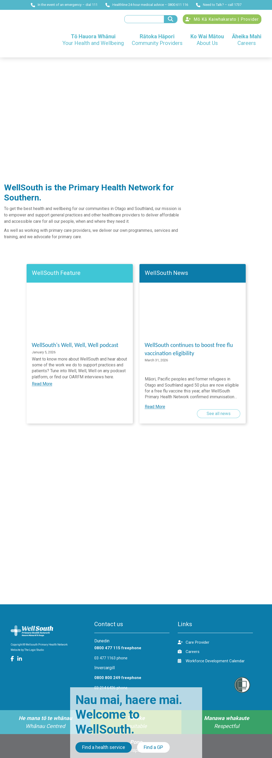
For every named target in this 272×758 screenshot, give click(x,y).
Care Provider (193, 642)
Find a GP (153, 747)
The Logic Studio (34, 649)
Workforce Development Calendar (211, 661)
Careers (188, 651)
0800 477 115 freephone (117, 648)
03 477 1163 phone (111, 658)
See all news (219, 413)
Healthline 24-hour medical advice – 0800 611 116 (146, 5)
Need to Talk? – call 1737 (218, 5)
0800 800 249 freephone (117, 677)
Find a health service (103, 747)
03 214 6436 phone (111, 687)
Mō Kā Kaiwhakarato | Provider (222, 19)
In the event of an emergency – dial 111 (64, 5)
